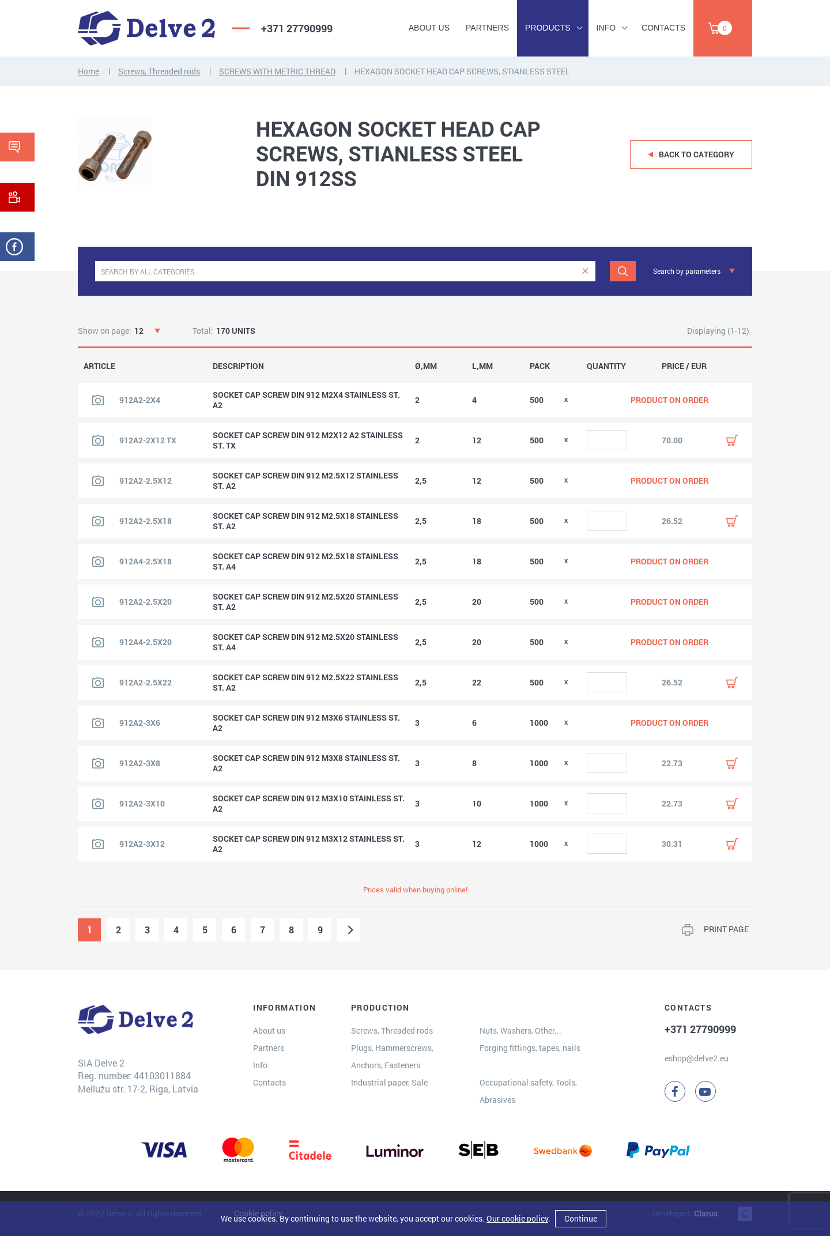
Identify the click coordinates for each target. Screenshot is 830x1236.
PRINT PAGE (726, 929)
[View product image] (98, 400)
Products (548, 27)
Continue (580, 1218)
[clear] (585, 271)
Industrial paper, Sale (389, 1082)
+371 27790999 (297, 28)
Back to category (696, 154)
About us (429, 27)
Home (88, 71)
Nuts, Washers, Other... (520, 1030)
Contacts (663, 27)
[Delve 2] (146, 28)
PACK (540, 366)
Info (606, 27)
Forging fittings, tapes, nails (530, 1047)
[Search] (623, 271)
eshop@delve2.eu (697, 1058)
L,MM (482, 366)
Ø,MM (426, 366)
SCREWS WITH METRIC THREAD (277, 71)
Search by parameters (686, 271)
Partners (487, 27)
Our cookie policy (517, 1218)
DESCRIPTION (238, 366)
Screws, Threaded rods (159, 71)
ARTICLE (99, 366)
